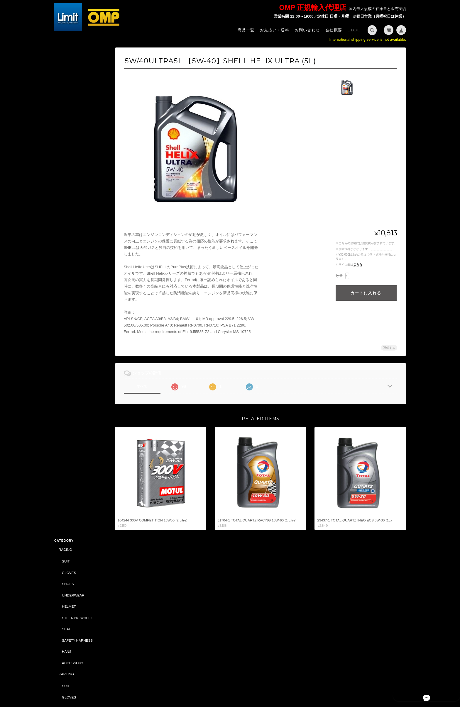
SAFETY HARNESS (77, 148)
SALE (62, 376)
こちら (358, 264)
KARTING (66, 182)
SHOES (68, 92)
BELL (62, 433)
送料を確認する (381, 249)
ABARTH (65, 387)
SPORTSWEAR (74, 319)
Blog (354, 30)
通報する (389, 347)
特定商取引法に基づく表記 (80, 601)
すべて (146, 386)
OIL (64, 364)
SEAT (66, 137)
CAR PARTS (68, 353)
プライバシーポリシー (341, 683)
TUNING (65, 262)
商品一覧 (246, 30)
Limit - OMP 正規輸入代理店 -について (80, 587)
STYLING (65, 307)
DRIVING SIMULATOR (75, 444)
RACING (65, 58)
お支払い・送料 (274, 30)
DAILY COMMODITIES (79, 421)
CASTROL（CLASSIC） (77, 456)
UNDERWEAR (73, 103)
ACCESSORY (72, 171)
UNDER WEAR (73, 228)
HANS (66, 160)
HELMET (68, 114)
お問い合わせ (307, 30)
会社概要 (333, 30)
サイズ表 (60, 559)
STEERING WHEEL (77, 126)
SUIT (66, 69)
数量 (339, 276)
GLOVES (69, 81)
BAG (65, 330)
